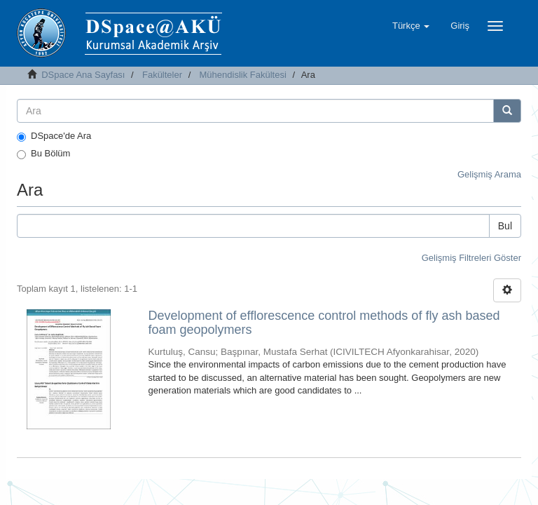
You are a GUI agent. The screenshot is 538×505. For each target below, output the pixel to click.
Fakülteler (162, 74)
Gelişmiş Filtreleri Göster (471, 257)
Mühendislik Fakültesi (243, 74)
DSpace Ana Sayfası (83, 74)
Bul (505, 225)
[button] (411, 25)
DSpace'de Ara (54, 136)
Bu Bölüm (43, 153)
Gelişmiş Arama (489, 174)
